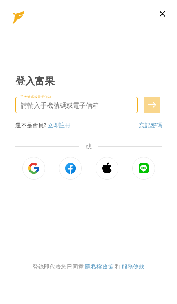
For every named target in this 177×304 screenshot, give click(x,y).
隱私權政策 (99, 266)
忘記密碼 (150, 125)
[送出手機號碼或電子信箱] (152, 105)
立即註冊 (59, 125)
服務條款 (133, 266)
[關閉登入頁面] (162, 14)
